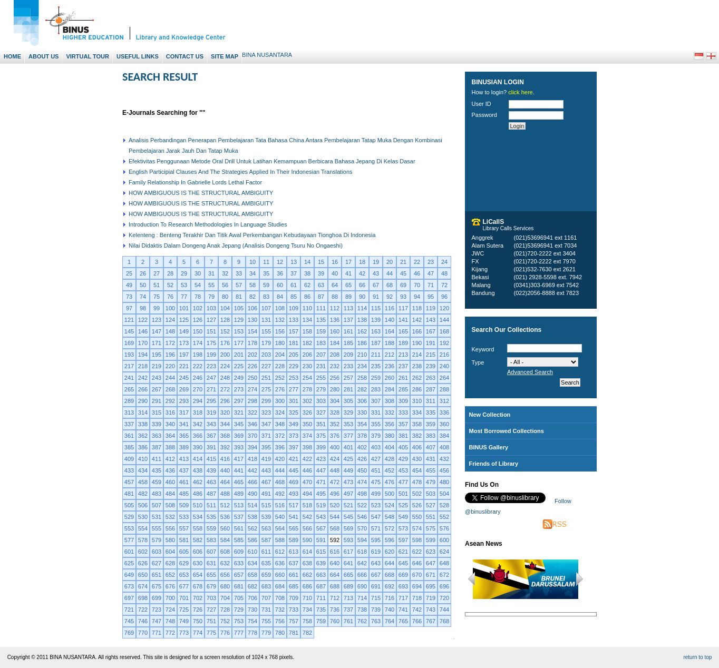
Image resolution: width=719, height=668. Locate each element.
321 (239, 412)
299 (266, 401)
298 (252, 401)
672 (444, 575)
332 (389, 412)
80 (225, 296)
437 (184, 470)
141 (403, 320)
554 (143, 528)
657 (239, 575)
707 (266, 598)
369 (239, 436)
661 (293, 575)
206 (307, 354)
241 (129, 378)
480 (444, 482)
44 (389, 273)
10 (252, 262)
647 (430, 563)
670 (417, 575)
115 (376, 308)
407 (430, 447)
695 (430, 586)
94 (417, 296)
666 (362, 575)
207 (321, 354)
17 (348, 262)
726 (197, 609)
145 (129, 331)
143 (430, 320)
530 (143, 517)
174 (197, 343)
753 (239, 621)
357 (403, 424)
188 (389, 343)
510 (197, 505)
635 (266, 563)
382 (417, 436)
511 (211, 505)
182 (307, 343)
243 (156, 378)
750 (197, 621)
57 (239, 285)
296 (225, 401)
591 (321, 540)
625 (129, 563)
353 (348, 424)
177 (239, 343)
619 (376, 551)
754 (252, 621)
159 (321, 331)
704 (225, 598)
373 (293, 436)
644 (389, 563)
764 (389, 621)
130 (252, 320)
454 (417, 470)
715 (376, 598)
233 (348, 366)
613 (293, 551)
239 (430, 366)
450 (362, 470)
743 (430, 609)
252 (280, 378)
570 (362, 528)
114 (362, 308)
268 (170, 389)
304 (334, 401)
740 (389, 609)
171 (156, 343)
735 (321, 609)
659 (266, 575)
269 (184, 389)
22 (417, 262)
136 (334, 320)
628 (170, 563)
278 (307, 389)
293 (184, 401)
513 (239, 505)
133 (293, 320)
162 (362, 331)
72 (444, 285)
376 (334, 436)
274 (252, 389)
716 (389, 598)
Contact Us (184, 56)
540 (280, 517)
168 (444, 331)
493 (293, 493)
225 (239, 366)
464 (225, 482)
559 (211, 528)
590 (307, 540)
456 (444, 470)
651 (156, 575)
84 (280, 296)
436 (170, 470)
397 (293, 447)
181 (293, 343)
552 (444, 517)
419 (266, 459)
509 (184, 505)
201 (239, 354)
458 (143, 482)
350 (307, 424)
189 (403, 343)
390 (197, 447)
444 (280, 470)
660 (280, 575)
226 (252, 366)
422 (307, 459)
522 (362, 505)
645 (403, 563)
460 (170, 482)
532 (170, 517)
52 (170, 285)
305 (348, 401)
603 (156, 551)
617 (348, 551)
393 (239, 447)
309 (403, 401)
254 (307, 378)
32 (225, 273)
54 (198, 285)
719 (430, 598)
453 (403, 470)
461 (184, 482)
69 (403, 285)
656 (225, 575)
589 (293, 540)
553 (129, 528)
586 (252, 540)
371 (266, 436)
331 (376, 412)
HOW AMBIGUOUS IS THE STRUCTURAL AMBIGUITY (201, 193)
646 (417, 563)
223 (211, 366)
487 (211, 493)
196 (170, 354)
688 (334, 586)
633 (239, 563)
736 (334, 609)
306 (362, 401)
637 (293, 563)
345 (239, 424)
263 (430, 378)
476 (389, 482)
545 (348, 517)
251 (266, 378)
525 (403, 505)
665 (348, 575)
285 (403, 389)
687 (321, 586)
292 (170, 401)
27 (156, 273)
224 (225, 366)
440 (225, 470)
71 (430, 285)
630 (197, 563)
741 (403, 609)
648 (444, 563)
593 (348, 540)
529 (129, 517)
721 (129, 609)
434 (143, 470)
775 (211, 633)
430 (417, 459)
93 (403, 296)
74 (143, 296)
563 (266, 528)
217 (129, 366)
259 (376, 378)
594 (362, 540)
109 (293, 308)
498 (362, 493)
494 (307, 493)
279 (321, 389)
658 (252, 575)
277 (293, 389)
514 (252, 505)
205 (293, 354)
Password (484, 115)
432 (444, 459)
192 (444, 343)
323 (266, 412)
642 (362, 563)
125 (184, 320)
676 (170, 586)
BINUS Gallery (489, 447)
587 (266, 540)
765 (403, 621)
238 (417, 366)
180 (280, 343)
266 (143, 389)
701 (184, 598)
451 (376, 470)
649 (129, 575)
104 (225, 308)
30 (198, 273)
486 (197, 493)
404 (389, 447)
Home (12, 56)
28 (170, 273)
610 (252, 551)
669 (403, 575)
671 (430, 575)
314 (143, 412)
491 (266, 493)
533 (184, 517)
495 (321, 493)
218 (143, 366)
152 (225, 331)
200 (225, 354)
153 (239, 331)
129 (239, 320)
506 (143, 505)
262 (417, 378)
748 (170, 621)
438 (197, 470)
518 (307, 505)
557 (184, 528)
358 (417, 424)
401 (348, 447)
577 (129, 540)
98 (143, 308)
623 (430, 551)
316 (170, 412)
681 (239, 586)
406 (417, 447)
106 (252, 308)
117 (403, 308)
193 (129, 354)
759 (321, 621)
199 (211, 354)
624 (444, 551)
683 (266, 586)
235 (376, 366)
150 (197, 331)
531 (156, 517)
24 (444, 262)
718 (417, 598)
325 (293, 412)
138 (362, 320)
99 (156, 308)
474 (362, 482)
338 (143, 424)
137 (348, 320)
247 (211, 378)
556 (170, 528)
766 (417, 621)
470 (307, 482)
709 (293, 598)
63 (321, 285)
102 (197, 308)
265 (129, 389)
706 (252, 598)
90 (362, 296)
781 (293, 633)
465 (239, 482)
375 (321, 436)
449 (348, 470)
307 (376, 401)
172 (170, 343)
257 (348, 378)
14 (307, 262)
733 (293, 609)
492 (280, 493)
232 (334, 366)
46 (417, 273)
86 (307, 296)
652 (170, 575)
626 (143, 563)
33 (239, 273)
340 (170, 424)
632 (225, 563)
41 (348, 273)
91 (376, 296)
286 (417, 389)
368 (225, 436)
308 (389, 401)
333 (403, 412)
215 (430, 354)
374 (307, 436)
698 (143, 598)
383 (430, 436)
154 (252, 331)
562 (252, 528)
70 (417, 285)
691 (376, 586)
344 (225, 424)
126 (197, 320)
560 (225, 528)
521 (348, 505)
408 (444, 447)
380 (389, 436)
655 (211, 575)
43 (376, 273)
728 (225, 609)
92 (389, 296)
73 (129, 296)
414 (197, 459)
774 (197, 633)
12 (280, 262)
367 (211, 436)
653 (184, 575)
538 (252, 517)
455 (430, 470)
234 (362, 366)
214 (417, 354)
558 (197, 528)
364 (170, 436)
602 (143, 551)
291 (156, 401)
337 (129, 424)
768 (444, 621)
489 (239, 493)
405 (403, 447)
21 (403, 262)
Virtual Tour (87, 56)
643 (376, 563)
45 (403, 273)
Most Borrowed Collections (506, 431)
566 (307, 528)
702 (197, 598)
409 (129, 459)
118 (417, 308)
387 (156, 447)
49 (129, 285)
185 (348, 343)
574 (417, 528)
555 (156, 528)
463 (211, 482)
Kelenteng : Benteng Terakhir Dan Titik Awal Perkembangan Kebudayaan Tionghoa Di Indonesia (252, 235)
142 (417, 320)
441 (239, 470)
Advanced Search (530, 372)
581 (184, 540)
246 (197, 378)
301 (293, 401)
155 (266, 331)
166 (417, 331)
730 (252, 609)
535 (211, 517)
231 (321, 366)
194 (143, 354)
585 (239, 540)
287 (430, 389)
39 (321, 273)
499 (376, 493)
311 (430, 401)
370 (252, 436)
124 (170, 320)
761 (348, 621)
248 (225, 378)
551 (430, 517)
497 (348, 493)
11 (266, 262)
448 (334, 470)
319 (211, 412)
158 (307, 331)
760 (334, 621)
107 (266, 308)
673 (129, 586)
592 (334, 540)
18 (362, 262)
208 (334, 354)
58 (252, 285)
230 (307, 366)
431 (430, 459)
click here (520, 92)
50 (143, 285)
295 (211, 401)
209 (348, 354)
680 (225, 586)
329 (348, 412)
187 (376, 343)
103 (211, 308)
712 (334, 598)
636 (280, 563)
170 (143, 343)
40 (335, 273)
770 (143, 633)
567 (321, 528)
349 (293, 424)
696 (444, 586)
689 (348, 586)
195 (156, 354)
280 (334, 389)
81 (239, 296)
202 (252, 354)
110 (307, 308)
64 (335, 285)
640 (334, 563)
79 (211, 296)
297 (239, 401)
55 (211, 285)
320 (225, 412)
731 (266, 609)
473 (348, 482)
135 (321, 320)
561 (239, 528)
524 (389, 505)
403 (376, 447)
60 (280, 285)
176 (225, 343)
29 (184, 273)
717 (403, 598)
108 (280, 308)
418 (252, 459)
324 (280, 412)
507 (156, 505)
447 (321, 470)
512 (225, 505)
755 (266, 621)
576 (444, 528)
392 (225, 447)
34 (252, 273)
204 (280, 354)
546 (362, 517)
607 (211, 551)
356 (389, 424)
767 (430, 621)
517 (293, 505)
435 (156, 470)
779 (266, 633)
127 (211, 320)
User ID (481, 104)
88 (335, 296)
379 (376, 436)
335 (430, 412)
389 (184, 447)
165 (403, 331)
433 (129, 470)
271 (211, 389)
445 (293, 470)
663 (321, 575)
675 (156, 586)
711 (321, 598)
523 (376, 505)
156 (280, 331)
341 (184, 424)
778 (252, 633)
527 (430, 505)
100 (170, 308)
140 (389, 320)
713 (348, 598)
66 (362, 285)
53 (184, 285)
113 (348, 308)
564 (280, 528)
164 (389, 331)
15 (321, 262)
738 (362, 609)
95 (430, 296)
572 (389, 528)
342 (197, 424)
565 (293, 528)
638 (307, 563)
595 (376, 540)
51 (156, 285)
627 (156, 563)
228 (280, 366)
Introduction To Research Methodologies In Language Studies (208, 224)
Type (478, 362)
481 (129, 493)
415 (211, 459)
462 (197, 482)
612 (280, 551)
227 (266, 366)
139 (376, 320)
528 (444, 505)
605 (184, 551)
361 (129, 436)
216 (444, 354)
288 (444, 389)
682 (252, 586)
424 (334, 459)
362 (143, 436)
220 (170, 366)
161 (348, 331)
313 (129, 412)
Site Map (224, 56)
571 (376, 528)
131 (266, 320)
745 (129, 621)
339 (156, 424)
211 (376, 354)
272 (225, 389)
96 (444, 296)
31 (211, 273)
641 (348, 563)
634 (252, 563)
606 (197, 551)
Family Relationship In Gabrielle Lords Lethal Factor (195, 182)
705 (239, 598)
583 (211, 540)
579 (156, 540)
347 (266, 424)
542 (307, 517)
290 (143, 401)
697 (129, 598)
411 (156, 459)
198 (197, 354)
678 (197, 586)
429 (403, 459)
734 (307, 609)
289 (129, 401)
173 (184, 343)
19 (376, 262)
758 (307, 621)
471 (321, 482)
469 (293, 482)
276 (280, 389)
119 (430, 308)
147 (156, 331)
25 (129, 273)
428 (389, 459)
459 (156, 482)
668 (389, 575)
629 (184, 563)
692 (389, 586)
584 (225, 540)
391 (211, 447)
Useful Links (137, 56)
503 (430, 493)
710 (307, 598)
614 (307, 551)
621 (403, 551)
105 (239, 308)
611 (266, 551)
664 (334, 575)
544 (334, 517)
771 (156, 633)
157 (293, 331)
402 (362, 447)
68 (389, 285)
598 (417, 540)
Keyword (483, 349)
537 (239, 517)
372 (280, 436)
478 (417, 482)
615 (321, 551)
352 (334, 424)
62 (307, 285)
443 (266, 470)
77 (184, 296)
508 (170, 505)
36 (280, 273)
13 (293, 262)
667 (376, 575)
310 (417, 401)
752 (225, 621)
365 (184, 436)
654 (197, 575)
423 (321, 459)
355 (376, 424)
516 (280, 505)
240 (444, 366)
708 (280, 598)
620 (389, 551)
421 (293, 459)
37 (293, 273)
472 (334, 482)
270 (197, 389)
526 (417, 505)
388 (170, 447)
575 (430, 528)
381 (403, 436)
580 (170, 540)
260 (389, 378)
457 (129, 482)
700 (170, 598)
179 (266, 343)
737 (348, 609)
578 (143, 540)
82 (252, 296)
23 (430, 262)
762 (362, 621)
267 (156, 389)
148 (170, 331)
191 (430, 343)
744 (444, 609)
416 (225, 459)
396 (280, 447)
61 (293, 285)
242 (143, 378)
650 (143, 575)
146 (143, 331)
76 (170, 296)
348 (280, 424)
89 (348, 296)
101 (184, 308)
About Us (43, 56)
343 (211, 424)
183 (321, 343)
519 (321, 505)
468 (280, 482)
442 (252, 470)
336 (444, 412)
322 (252, 412)
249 (239, 378)
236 (389, 366)
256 (334, 378)
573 (403, 528)
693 (403, 586)
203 (266, 354)
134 (307, 320)
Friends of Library (494, 463)
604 (170, 551)
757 (293, 621)
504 (444, 493)
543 (321, 517)
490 (252, 493)
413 (184, 459)
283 (376, 389)
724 (170, 609)
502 (417, 493)
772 (170, 633)
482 (143, 493)
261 (403, 378)
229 (293, 366)
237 (403, 366)
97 (129, 308)
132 (280, 320)
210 (362, 354)
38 (307, 273)
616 (334, 551)
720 (444, 598)
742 (417, 609)
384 (444, 436)
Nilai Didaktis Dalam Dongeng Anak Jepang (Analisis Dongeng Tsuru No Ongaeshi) (236, 245)
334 (417, 412)
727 (211, 609)
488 (225, 493)
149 (184, 331)
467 (266, 482)
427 (376, 459)
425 (348, 459)
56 (225, 285)
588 (280, 540)
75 (156, 296)
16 (335, 262)
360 (444, 424)
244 (170, 378)
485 (184, 493)
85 (293, 296)
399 (321, 447)
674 (143, 586)
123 (156, 320)
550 (417, 517)
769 (129, 633)
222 (197, 366)
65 (348, 285)
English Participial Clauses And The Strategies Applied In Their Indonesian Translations (241, 172)
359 (430, 424)
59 (266, 285)
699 (156, 598)
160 (334, 331)
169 (129, 343)
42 (362, 273)
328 (334, 412)
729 (239, 609)
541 (293, 517)
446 (307, 470)
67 (376, 285)
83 (266, 296)
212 (389, 354)
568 (334, 528)
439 (211, 470)
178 (252, 343)
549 (403, 517)
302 (307, 401)
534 (197, 517)
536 (225, 517)
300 (280, 401)
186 (362, 343)
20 (389, 262)
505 (129, 505)
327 (321, 412)
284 (389, 389)
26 (143, 273)
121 (129, 320)
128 (225, 320)
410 (143, 459)
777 (239, 633)
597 (403, 540)
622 (417, 551)
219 (156, 366)
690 (362, 586)
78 (198, 296)
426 (362, 459)
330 (362, 412)
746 (143, 621)
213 (403, 354)
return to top (697, 657)
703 (211, 598)
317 (184, 412)
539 (266, 517)
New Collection (490, 414)
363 (156, 436)
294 (197, 401)
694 (417, 586)
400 (334, 447)
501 (403, 493)
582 (197, 540)
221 (184, 366)
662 (307, 575)
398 (307, 447)
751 (211, 621)
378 (362, 436)
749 (184, 621)
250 (252, 378)
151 (211, 331)
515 (266, 505)
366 (197, 436)
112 (334, 308)
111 (321, 308)
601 (129, 551)
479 (430, 482)
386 (143, 447)
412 (170, 459)
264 (444, 378)
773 (184, 633)
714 (362, 598)
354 (362, 424)
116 (389, 308)
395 (266, 447)
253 (293, 378)
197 (184, 354)
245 (184, 378)
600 (444, 540)
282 (362, 389)
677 (184, 586)
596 (389, 540)
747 (156, 621)
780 (280, 633)
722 (143, 609)
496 (334, 493)
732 (280, 609)
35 (266, 273)
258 (362, 378)
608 (225, 551)
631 (211, 563)
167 (430, 331)
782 (307, 633)
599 (430, 540)
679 (211, 586)
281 (348, 389)
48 (444, 273)
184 (334, 343)
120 (444, 308)
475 (376, 482)
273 (239, 389)
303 (321, 401)
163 (376, 331)
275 (266, 389)
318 (197, 412)
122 (143, 320)
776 (225, 633)
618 (362, 551)
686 (307, 586)
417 (239, 459)
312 (444, 401)
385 (129, 447)
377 (348, 436)
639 (321, 563)
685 (293, 586)
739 (376, 609)
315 (156, 412)
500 (389, 493)
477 (403, 482)
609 (239, 551)
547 (376, 517)
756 (280, 621)
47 (430, 273)
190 (417, 343)
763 (376, 621)
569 (348, 528)
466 (252, 482)
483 (156, 493)
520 (334, 505)
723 (156, 609)
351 (321, 424)
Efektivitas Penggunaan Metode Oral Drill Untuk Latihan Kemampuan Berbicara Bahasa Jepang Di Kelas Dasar (272, 161)
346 (252, 424)
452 (389, 470)
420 (280, 459)
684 (280, 586)
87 (321, 296)
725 (184, 609)
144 (444, 320)
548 (389, 517)
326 (307, 412)
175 (211, 343)
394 (252, 447)
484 (170, 493)
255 (321, 378)
